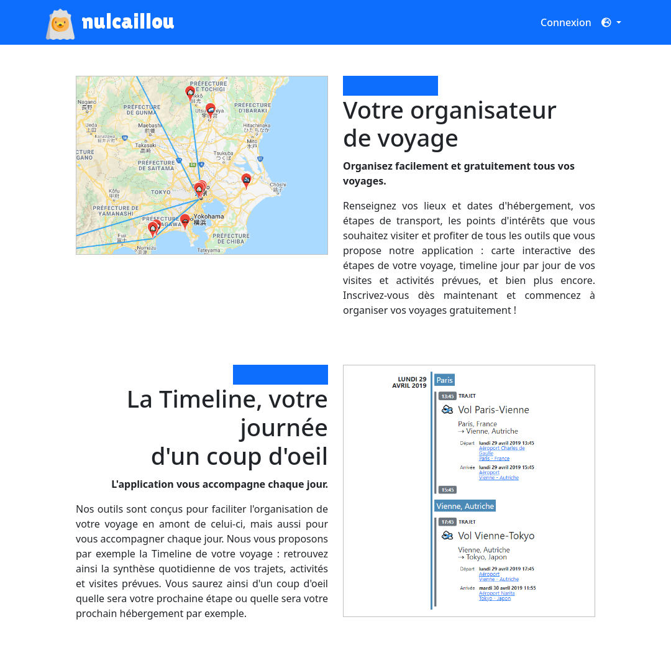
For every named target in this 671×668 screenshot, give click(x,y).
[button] (611, 22)
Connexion (566, 22)
